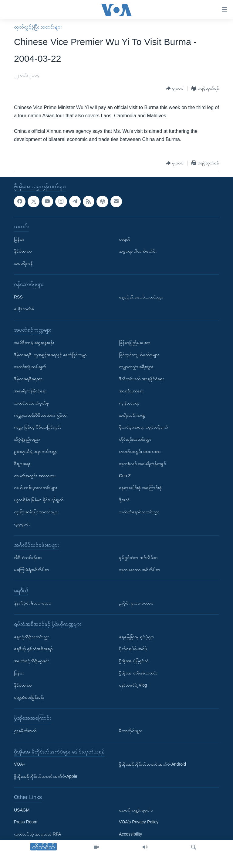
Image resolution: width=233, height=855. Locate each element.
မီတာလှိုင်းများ (130, 730)
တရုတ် (124, 239)
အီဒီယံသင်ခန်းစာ (28, 557)
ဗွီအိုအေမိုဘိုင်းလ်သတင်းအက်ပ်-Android (152, 764)
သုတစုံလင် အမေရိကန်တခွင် (142, 463)
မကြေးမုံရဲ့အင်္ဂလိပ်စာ (31, 569)
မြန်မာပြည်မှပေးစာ (134, 342)
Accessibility (130, 834)
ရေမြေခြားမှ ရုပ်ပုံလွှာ (136, 636)
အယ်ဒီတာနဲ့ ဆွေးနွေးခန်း (34, 342)
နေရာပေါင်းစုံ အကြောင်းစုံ (140, 487)
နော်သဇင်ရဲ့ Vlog (133, 685)
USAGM (21, 810)
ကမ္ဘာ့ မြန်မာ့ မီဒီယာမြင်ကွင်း (37, 427)
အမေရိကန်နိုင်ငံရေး (30, 390)
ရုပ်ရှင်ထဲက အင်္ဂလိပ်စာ (138, 557)
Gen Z (125, 475)
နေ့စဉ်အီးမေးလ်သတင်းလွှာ (141, 297)
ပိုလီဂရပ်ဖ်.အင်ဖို (133, 648)
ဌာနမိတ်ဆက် (25, 730)
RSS (18, 297)
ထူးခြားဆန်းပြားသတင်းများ (36, 511)
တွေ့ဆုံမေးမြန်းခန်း (29, 697)
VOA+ (19, 764)
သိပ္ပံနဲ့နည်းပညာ (27, 439)
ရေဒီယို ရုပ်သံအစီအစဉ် (33, 648)
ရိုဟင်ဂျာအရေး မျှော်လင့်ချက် (143, 427)
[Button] (175, 88)
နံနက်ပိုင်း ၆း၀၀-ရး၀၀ (32, 603)
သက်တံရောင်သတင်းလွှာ (139, 511)
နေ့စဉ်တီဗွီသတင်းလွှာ (31, 636)
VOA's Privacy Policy (138, 822)
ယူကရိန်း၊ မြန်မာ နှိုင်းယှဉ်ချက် (39, 499)
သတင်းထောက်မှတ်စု (31, 403)
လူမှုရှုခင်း (22, 524)
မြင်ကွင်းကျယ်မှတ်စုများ (139, 354)
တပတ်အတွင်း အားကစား (35, 475)
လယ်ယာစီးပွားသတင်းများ (35, 487)
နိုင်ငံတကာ (23, 251)
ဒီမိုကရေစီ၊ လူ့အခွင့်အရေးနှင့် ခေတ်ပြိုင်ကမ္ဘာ (50, 354)
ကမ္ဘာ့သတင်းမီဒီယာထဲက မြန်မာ (40, 415)
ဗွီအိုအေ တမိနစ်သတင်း (138, 673)
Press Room (25, 822)
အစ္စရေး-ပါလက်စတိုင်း (138, 251)
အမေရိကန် (23, 263)
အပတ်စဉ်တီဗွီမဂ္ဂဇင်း (31, 661)
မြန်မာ (19, 239)
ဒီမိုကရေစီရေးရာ (28, 379)
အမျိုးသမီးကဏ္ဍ (132, 415)
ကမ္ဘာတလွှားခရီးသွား (136, 366)
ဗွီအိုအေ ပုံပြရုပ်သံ (134, 661)
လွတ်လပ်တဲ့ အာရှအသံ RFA (37, 834)
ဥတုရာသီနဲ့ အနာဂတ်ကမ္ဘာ (36, 451)
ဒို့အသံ (124, 499)
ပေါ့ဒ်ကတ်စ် (24, 309)
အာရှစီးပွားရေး (131, 390)
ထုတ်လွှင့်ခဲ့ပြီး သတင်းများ (38, 26)
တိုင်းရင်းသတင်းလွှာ (135, 439)
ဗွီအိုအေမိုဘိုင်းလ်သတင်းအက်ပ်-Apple (45, 776)
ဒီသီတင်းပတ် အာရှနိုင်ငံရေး (141, 379)
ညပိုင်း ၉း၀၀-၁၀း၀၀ (136, 603)
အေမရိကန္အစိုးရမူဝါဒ (136, 810)
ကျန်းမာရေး (129, 403)
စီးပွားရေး (22, 463)
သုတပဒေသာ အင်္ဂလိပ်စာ (139, 569)
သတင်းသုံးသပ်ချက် (30, 366)
